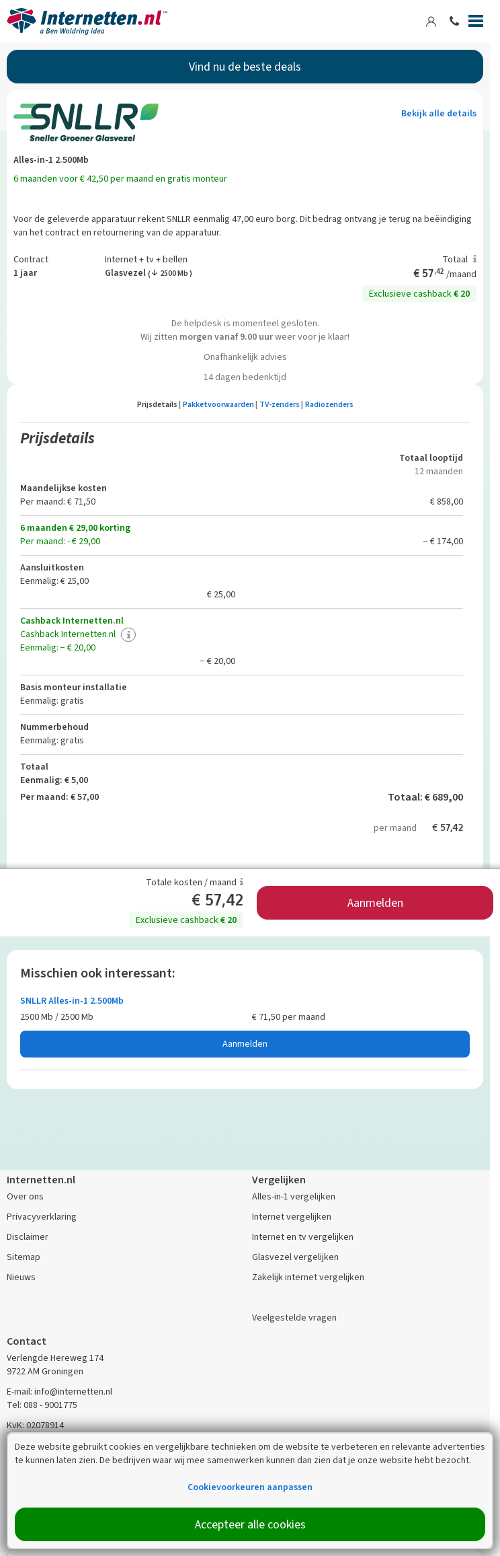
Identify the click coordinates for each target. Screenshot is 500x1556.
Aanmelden (375, 903)
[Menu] (476, 23)
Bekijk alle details (438, 113)
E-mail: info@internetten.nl (59, 1391)
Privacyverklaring (42, 1216)
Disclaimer (27, 1236)
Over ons (25, 1196)
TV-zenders (281, 404)
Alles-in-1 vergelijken (293, 1196)
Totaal (459, 259)
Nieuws (21, 1277)
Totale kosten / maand (194, 882)
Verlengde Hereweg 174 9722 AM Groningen (55, 1364)
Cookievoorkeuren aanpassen (250, 1487)
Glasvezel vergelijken (295, 1257)
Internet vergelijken (291, 1216)
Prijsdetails (159, 404)
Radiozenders (329, 404)
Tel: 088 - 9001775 (42, 1405)
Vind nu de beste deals (245, 67)
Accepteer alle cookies (250, 1524)
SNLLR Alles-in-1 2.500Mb (72, 1000)
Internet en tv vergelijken (302, 1236)
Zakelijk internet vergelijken (308, 1277)
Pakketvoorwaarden (220, 404)
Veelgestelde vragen (294, 1317)
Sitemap (23, 1257)
